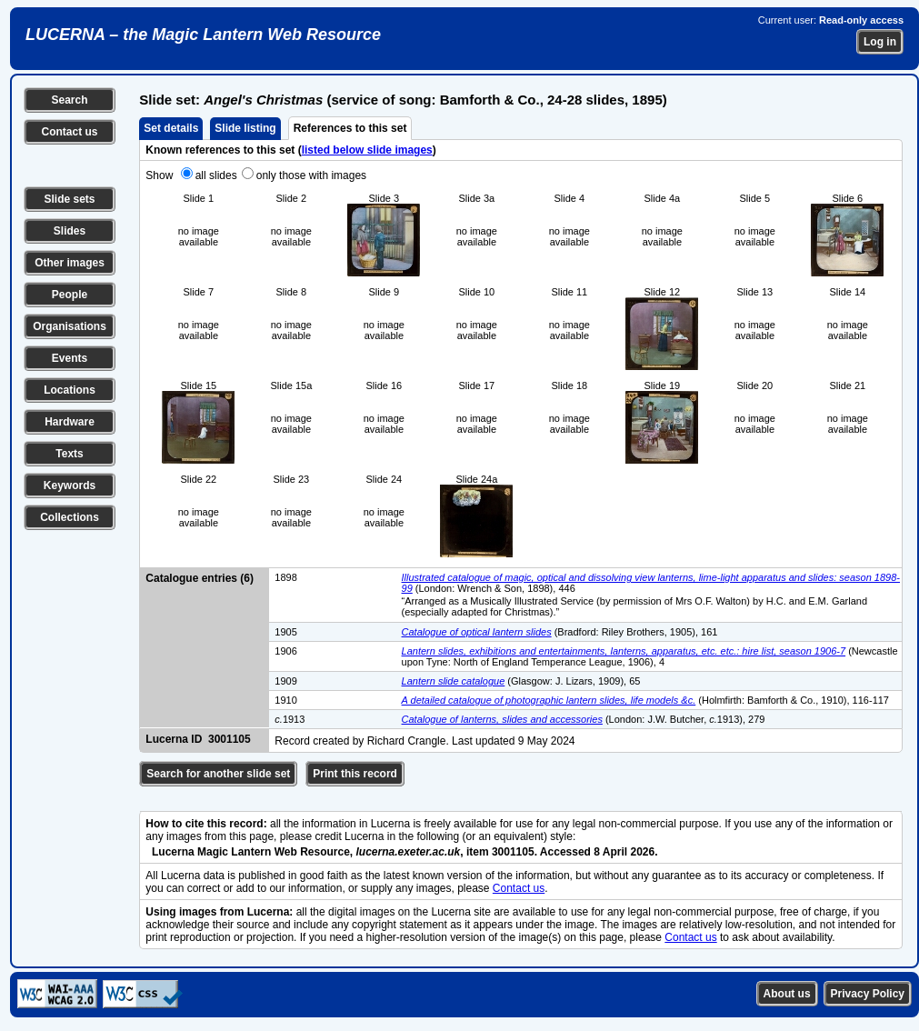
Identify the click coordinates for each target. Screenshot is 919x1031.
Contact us (69, 131)
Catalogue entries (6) (199, 578)
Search (69, 100)
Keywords (69, 485)
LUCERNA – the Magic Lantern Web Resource (203, 34)
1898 (285, 577)
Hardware (70, 421)
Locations (69, 390)
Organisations (69, 326)
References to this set (350, 128)
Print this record (355, 773)
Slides (69, 231)
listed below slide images (367, 150)
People (69, 294)
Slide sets (69, 199)
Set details (171, 128)
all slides (216, 175)
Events (69, 358)
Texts (69, 453)
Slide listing (245, 128)
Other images (70, 262)
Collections (69, 517)
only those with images (311, 175)
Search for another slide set (218, 773)
